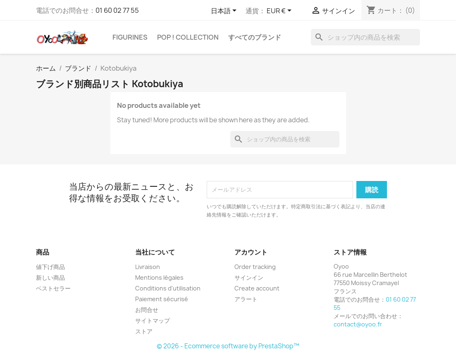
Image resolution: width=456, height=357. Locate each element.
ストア (144, 331)
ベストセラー (53, 288)
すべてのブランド (254, 37)
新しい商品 (50, 277)
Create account (256, 288)
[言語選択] (225, 11)
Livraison (147, 267)
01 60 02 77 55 (117, 10)
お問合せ (146, 310)
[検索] (365, 37)
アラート (246, 299)
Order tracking (255, 267)
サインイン (248, 277)
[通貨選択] (280, 11)
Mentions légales (159, 277)
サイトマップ (152, 320)
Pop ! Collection (188, 37)
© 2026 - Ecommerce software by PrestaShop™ (228, 346)
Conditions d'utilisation (168, 288)
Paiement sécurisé (161, 299)
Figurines (130, 37)
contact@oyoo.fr (358, 324)
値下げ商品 (50, 267)
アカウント (250, 252)
